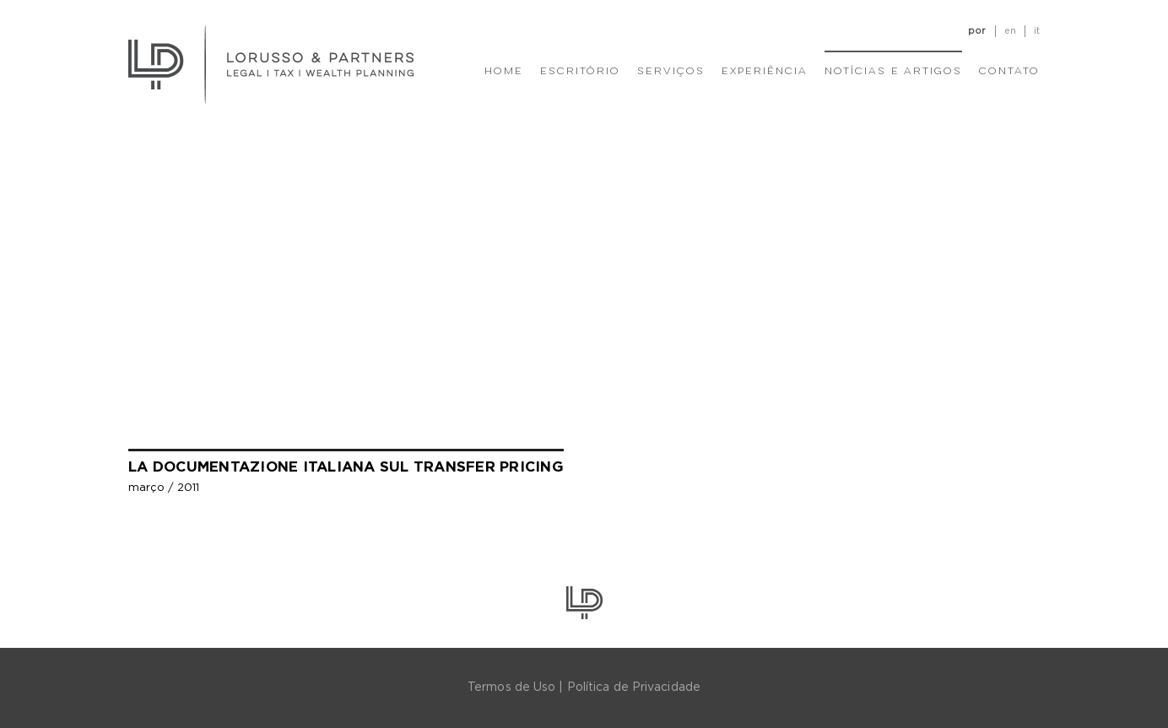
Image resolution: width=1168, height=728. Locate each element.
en (1010, 30)
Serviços (671, 72)
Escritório (580, 72)
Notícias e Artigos (893, 72)
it (1037, 30)
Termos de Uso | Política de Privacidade (584, 687)
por (977, 30)
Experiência (765, 72)
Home (503, 72)
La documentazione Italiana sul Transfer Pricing (346, 467)
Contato (1009, 72)
